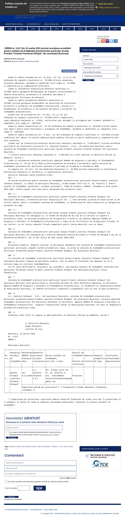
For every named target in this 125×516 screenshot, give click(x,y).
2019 (92, 29)
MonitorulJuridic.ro (64, 513)
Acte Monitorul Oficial (28, 446)
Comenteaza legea (69, 71)
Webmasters (107, 513)
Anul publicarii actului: (92, 72)
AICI (83, 9)
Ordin (39, 446)
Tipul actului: (88, 64)
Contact (116, 513)
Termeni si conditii (88, 513)
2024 (33, 29)
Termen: (86, 56)
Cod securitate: (11, 488)
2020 (80, 29)
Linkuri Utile (77, 513)
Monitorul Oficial (14, 446)
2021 (68, 29)
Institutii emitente (71, 24)
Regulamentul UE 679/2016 (49, 435)
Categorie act (34, 24)
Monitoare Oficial (14, 24)
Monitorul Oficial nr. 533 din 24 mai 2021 (25, 61)
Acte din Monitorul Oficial (17, 510)
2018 (103, 29)
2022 (56, 29)
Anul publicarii (51, 24)
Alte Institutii (46, 446)
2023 (45, 29)
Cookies (99, 513)
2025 (21, 29)
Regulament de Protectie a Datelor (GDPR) (75, 3)
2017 (115, 29)
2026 (10, 29)
